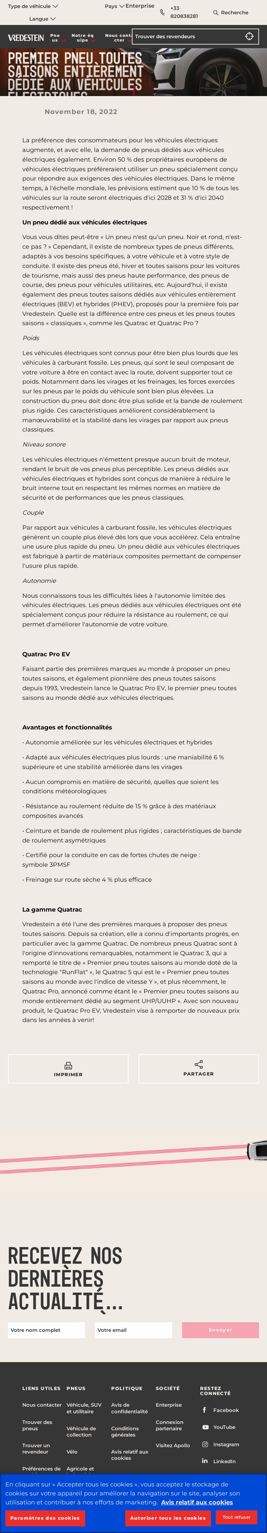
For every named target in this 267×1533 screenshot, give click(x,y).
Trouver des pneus (37, 1425)
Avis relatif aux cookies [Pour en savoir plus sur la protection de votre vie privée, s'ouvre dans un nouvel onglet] (197, 1502)
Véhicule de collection (81, 1431)
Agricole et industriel (80, 1472)
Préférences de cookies (41, 1472)
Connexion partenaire (169, 1425)
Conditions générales (125, 1431)
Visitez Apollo (173, 1445)
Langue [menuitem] (42, 19)
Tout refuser (236, 1517)
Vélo (72, 1452)
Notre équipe (83, 38)
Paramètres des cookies (45, 1518)
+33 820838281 (179, 12)
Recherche (234, 12)
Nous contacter (119, 38)
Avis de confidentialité (129, 1408)
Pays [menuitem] (115, 6)
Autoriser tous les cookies (168, 1518)
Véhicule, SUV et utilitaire (84, 1408)
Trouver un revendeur (36, 1448)
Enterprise (140, 6)
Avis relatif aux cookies (129, 1455)
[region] (133, 1503)
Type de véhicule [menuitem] (33, 6)
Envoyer (220, 1330)
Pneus (55, 38)
